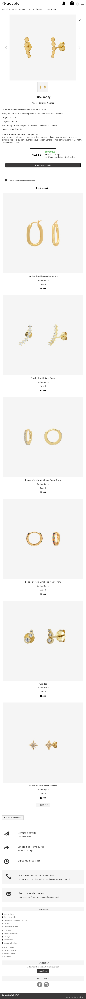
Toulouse (7, 956)
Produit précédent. (13, 817)
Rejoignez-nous (9, 953)
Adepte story (9, 947)
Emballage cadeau (11, 926)
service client (9, 914)
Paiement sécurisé (11, 934)
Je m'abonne (43, 971)
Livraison (7, 931)
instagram (66, 140)
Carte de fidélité (10, 950)
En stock (43, 284)
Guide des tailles (10, 917)
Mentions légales (10, 943)
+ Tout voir (43, 805)
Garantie (7, 923)
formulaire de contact (11, 142)
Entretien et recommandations (20, 180)
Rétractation (8, 940)
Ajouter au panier (43, 165)
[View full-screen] (80, 20)
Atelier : (43, 103)
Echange (7, 937)
